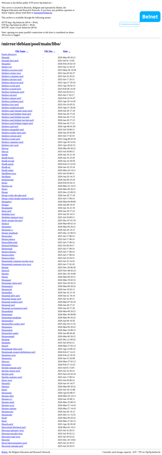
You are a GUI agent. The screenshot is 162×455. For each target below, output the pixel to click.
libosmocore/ (8, 411)
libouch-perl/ (7, 424)
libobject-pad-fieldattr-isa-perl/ (16, 117)
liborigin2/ (6, 364)
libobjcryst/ (7, 67)
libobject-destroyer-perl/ (13, 82)
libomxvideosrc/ (9, 252)
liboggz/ (5, 205)
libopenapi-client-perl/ (12, 283)
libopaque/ (6, 280)
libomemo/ (6, 227)
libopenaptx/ (7, 286)
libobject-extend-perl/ (11, 89)
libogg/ (5, 192)
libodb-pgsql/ (8, 164)
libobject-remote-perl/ (11, 136)
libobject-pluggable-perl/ (13, 129)
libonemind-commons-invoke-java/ (18, 261)
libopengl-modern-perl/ (12, 302)
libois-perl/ (7, 211)
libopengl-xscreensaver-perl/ (15, 308)
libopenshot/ (7, 330)
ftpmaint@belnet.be (43, 13)
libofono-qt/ (7, 186)
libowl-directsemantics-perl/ (14, 443)
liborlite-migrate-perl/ (11, 368)
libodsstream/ (8, 179)
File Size (48, 51)
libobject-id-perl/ (9, 95)
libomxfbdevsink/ (10, 242)
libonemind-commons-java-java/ (16, 264)
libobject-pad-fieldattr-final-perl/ (16, 114)
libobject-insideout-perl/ (13, 101)
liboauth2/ (6, 64)
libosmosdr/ (7, 415)
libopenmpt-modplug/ (11, 317)
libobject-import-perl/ (11, 98)
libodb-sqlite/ (8, 170)
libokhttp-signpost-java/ (12, 217)
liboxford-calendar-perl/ (12, 446)
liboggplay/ (7, 201)
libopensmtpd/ (8, 336)
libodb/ (5, 154)
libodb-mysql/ (8, 161)
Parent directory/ (9, 54)
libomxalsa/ (7, 236)
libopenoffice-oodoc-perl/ (13, 324)
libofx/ (5, 189)
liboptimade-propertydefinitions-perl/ (19, 352)
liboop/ (5, 277)
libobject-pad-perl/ (10, 126)
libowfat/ (6, 440)
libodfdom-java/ (9, 173)
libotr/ (4, 421)
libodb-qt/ (6, 167)
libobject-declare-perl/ (12, 79)
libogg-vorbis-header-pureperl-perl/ (18, 198)
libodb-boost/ (8, 158)
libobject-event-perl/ (11, 85)
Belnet (5, 452)
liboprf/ (5, 346)
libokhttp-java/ (8, 214)
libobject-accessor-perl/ (12, 70)
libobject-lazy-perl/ (10, 104)
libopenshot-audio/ (10, 333)
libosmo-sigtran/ (9, 408)
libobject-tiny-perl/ (10, 145)
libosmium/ (7, 393)
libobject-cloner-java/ (11, 73)
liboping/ (6, 339)
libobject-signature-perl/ (13, 142)
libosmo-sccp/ (8, 405)
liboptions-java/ (9, 355)
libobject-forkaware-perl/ (13, 92)
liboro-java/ (7, 380)
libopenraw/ (7, 327)
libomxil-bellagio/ (10, 245)
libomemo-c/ (7, 230)
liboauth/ (6, 57)
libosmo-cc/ (7, 399)
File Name (20, 51)
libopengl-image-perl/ (11, 299)
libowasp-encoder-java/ (12, 433)
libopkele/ (6, 342)
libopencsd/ (7, 289)
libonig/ (5, 267)
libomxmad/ (7, 248)
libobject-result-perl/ (11, 139)
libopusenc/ (7, 358)
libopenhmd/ (7, 311)
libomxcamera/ (8, 239)
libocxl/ (5, 151)
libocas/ (5, 148)
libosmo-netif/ (8, 402)
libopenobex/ (8, 321)
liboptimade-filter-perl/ (12, 349)
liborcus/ (6, 361)
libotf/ (4, 418)
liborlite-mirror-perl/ (11, 371)
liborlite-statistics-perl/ (12, 377)
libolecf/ (5, 223)
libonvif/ (5, 270)
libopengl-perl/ (8, 305)
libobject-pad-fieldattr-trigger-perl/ (17, 123)
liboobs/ (5, 274)
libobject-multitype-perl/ (13, 107)
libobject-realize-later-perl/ (14, 132)
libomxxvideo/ (8, 258)
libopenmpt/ (7, 314)
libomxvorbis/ (8, 255)
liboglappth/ (7, 208)
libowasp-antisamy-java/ (13, 430)
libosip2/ (6, 386)
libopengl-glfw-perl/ (11, 295)
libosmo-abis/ (8, 396)
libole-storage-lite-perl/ (12, 220)
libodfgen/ (6, 176)
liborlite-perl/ (8, 374)
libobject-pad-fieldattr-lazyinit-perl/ (18, 120)
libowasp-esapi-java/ (11, 436)
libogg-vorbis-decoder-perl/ (14, 195)
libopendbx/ (7, 292)
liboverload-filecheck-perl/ (14, 427)
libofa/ (5, 183)
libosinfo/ (6, 383)
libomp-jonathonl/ (10, 233)
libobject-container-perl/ (13, 76)
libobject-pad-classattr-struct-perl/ (17, 111)
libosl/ (4, 389)
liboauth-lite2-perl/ (10, 60)
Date (65, 51)
